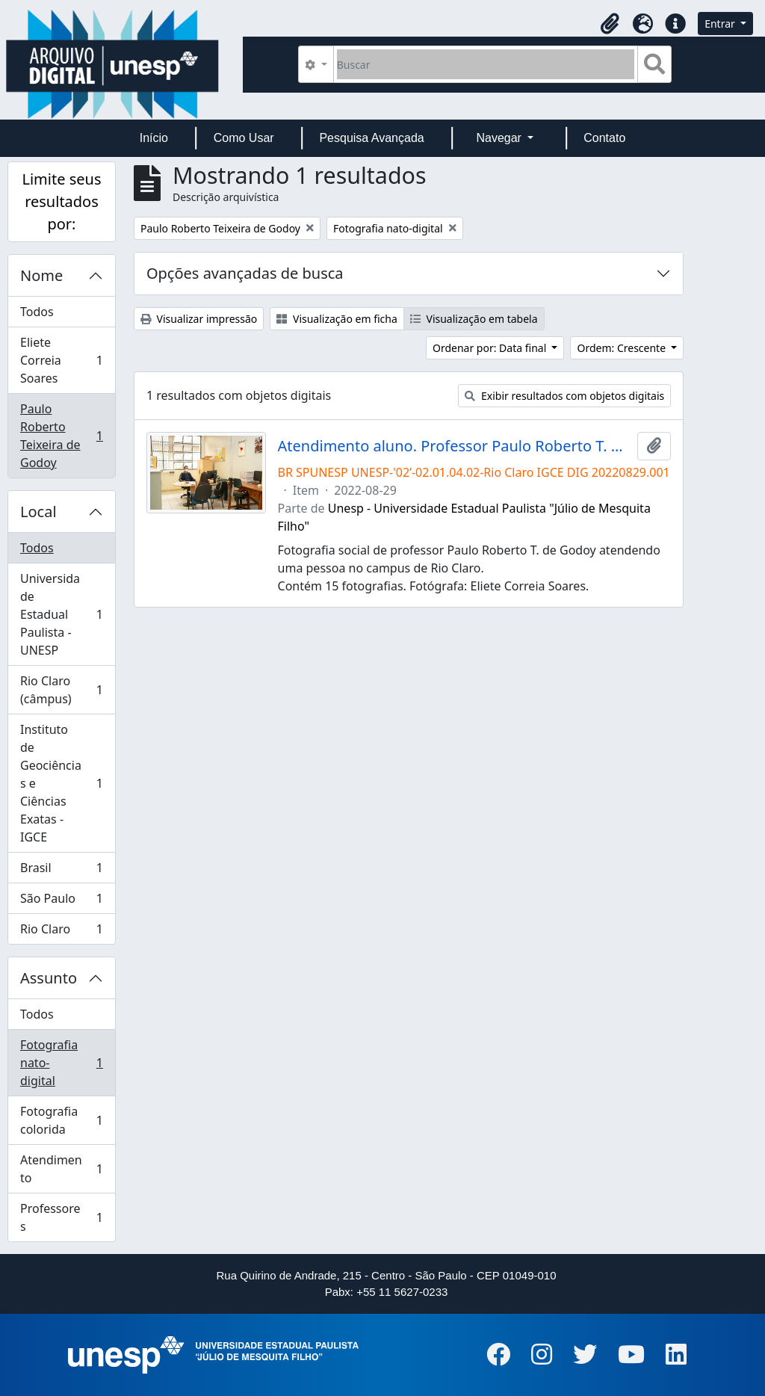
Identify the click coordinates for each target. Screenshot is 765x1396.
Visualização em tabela (474, 319)
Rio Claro (61, 932)
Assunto (48, 978)
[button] (609, 23)
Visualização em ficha (336, 319)
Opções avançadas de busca (245, 273)
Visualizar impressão (198, 319)
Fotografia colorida (61, 1120)
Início (154, 138)
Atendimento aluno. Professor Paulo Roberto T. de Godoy (455, 446)
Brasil (61, 871)
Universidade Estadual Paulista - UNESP (61, 614)
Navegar (500, 138)
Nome (41, 275)
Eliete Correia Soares (61, 360)
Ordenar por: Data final (491, 348)
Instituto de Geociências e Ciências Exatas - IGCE (61, 783)
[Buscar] (486, 64)
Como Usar (244, 138)
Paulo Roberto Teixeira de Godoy (61, 436)
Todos (37, 311)
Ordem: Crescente (622, 348)
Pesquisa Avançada (371, 138)
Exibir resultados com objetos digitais (564, 396)
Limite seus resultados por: (61, 201)
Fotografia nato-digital (61, 1063)
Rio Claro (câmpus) (61, 690)
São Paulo (61, 901)
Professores (61, 1217)
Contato (604, 138)
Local (38, 511)
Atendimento (61, 1169)
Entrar (720, 23)
